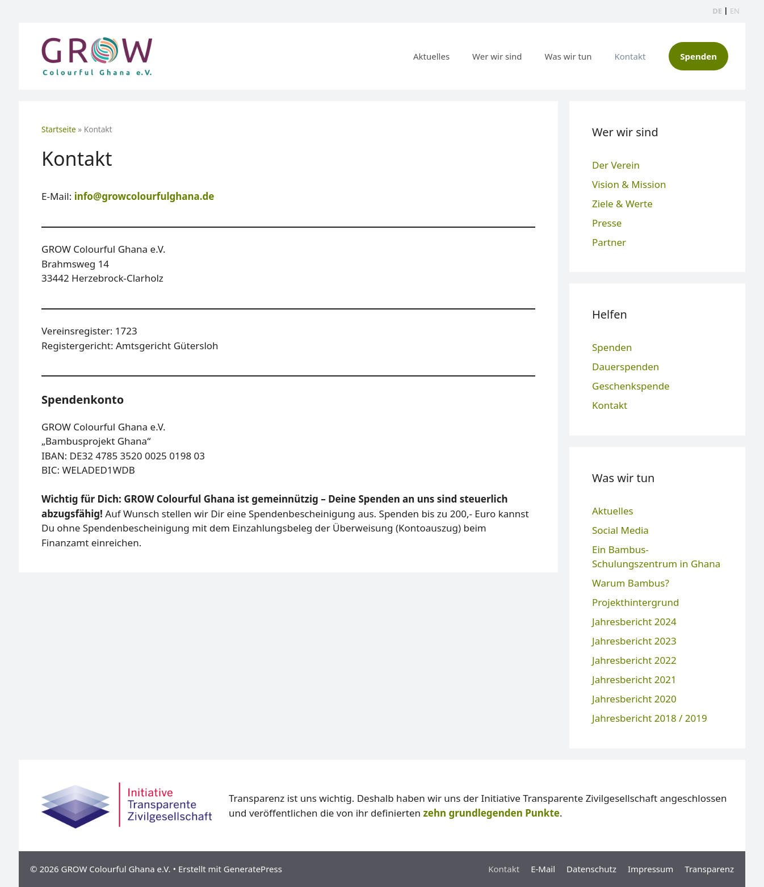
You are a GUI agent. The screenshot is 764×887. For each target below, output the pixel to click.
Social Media (620, 530)
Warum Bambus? (630, 582)
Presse (607, 222)
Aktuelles (431, 56)
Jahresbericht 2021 (634, 679)
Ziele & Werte (622, 203)
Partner (609, 242)
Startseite (58, 129)
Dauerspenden (625, 366)
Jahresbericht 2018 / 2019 (649, 718)
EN (735, 11)
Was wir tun (568, 56)
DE (717, 11)
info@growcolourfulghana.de (144, 196)
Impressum (650, 869)
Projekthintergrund (635, 602)
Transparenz (709, 869)
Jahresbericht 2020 (634, 698)
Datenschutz (591, 869)
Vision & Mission (629, 184)
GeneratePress (253, 869)
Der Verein (616, 164)
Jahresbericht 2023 (634, 640)
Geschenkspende (631, 385)
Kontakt (629, 56)
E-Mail (543, 869)
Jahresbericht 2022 (634, 660)
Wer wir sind (497, 56)
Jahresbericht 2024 (634, 621)
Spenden (698, 56)
